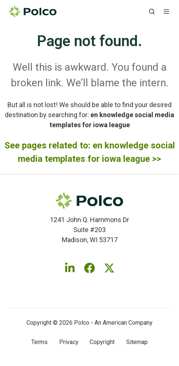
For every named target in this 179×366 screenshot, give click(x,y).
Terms (39, 342)
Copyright (102, 342)
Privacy (69, 342)
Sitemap (137, 342)
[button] (152, 11)
